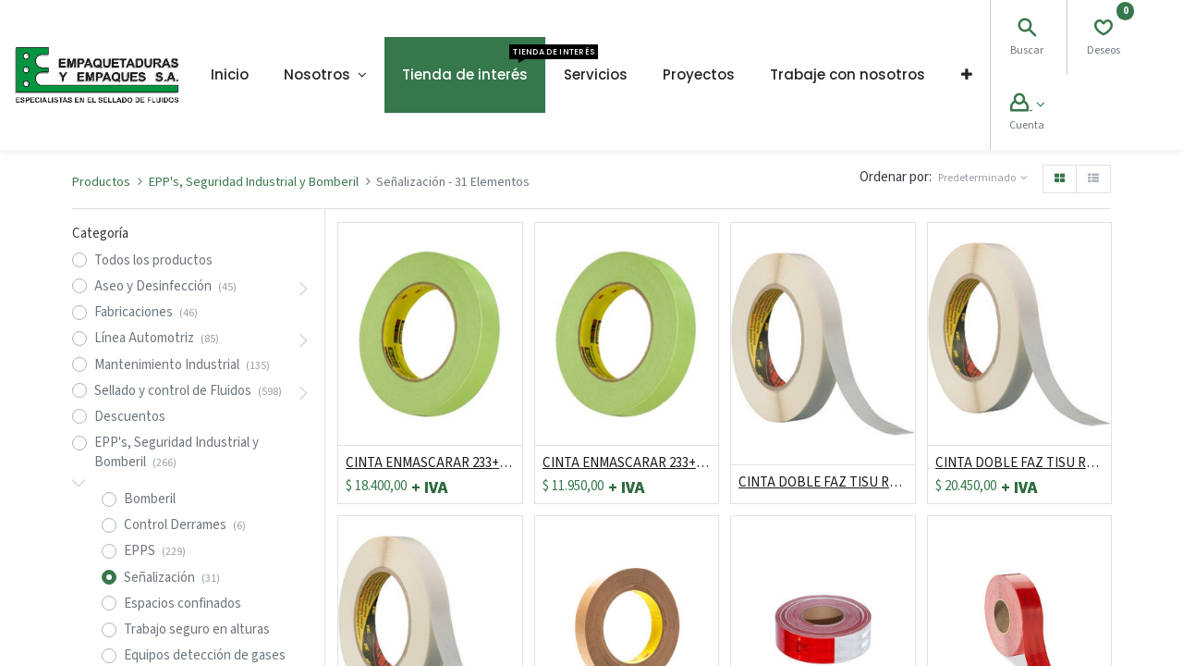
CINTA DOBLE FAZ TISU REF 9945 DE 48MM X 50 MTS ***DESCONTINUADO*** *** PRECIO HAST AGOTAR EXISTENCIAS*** (822, 482)
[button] (967, 75)
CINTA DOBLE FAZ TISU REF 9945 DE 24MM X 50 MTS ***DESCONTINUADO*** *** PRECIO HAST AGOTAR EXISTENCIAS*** (1019, 463)
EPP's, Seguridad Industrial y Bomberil (254, 182)
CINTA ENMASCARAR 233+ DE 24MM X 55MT (430, 463)
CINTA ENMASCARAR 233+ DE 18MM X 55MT (627, 463)
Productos (101, 182)
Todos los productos (153, 260)
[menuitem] (229, 75)
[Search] (1027, 30)
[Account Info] (1027, 105)
